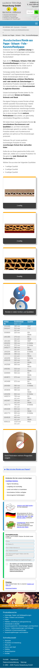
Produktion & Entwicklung (13, 643)
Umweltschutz (21, 522)
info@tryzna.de (17, 12)
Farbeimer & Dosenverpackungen (15, 630)
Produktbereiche (10, 612)
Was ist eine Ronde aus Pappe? (18, 469)
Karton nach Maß (10, 647)
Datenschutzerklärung (16, 571)
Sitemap (23, 662)
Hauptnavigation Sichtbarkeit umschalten (36, 23)
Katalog (7, 649)
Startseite (8, 640)
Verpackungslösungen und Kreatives (16, 632)
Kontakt (7, 653)
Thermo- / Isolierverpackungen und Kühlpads (19, 628)
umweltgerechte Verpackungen (12, 19)
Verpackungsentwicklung (10, 14)
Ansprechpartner (10, 651)
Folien (7, 619)
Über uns (7, 645)
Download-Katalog (11, 588)
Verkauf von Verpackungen (11, 17)
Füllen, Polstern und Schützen (14, 617)
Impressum (35, 6)
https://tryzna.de (6, 12)
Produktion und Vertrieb (10, 16)
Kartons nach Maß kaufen (25, 505)
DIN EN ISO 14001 (25, 516)
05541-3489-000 (33, 4)
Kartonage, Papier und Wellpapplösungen (18, 615)
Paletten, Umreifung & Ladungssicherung (18, 621)
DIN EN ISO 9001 (22, 516)
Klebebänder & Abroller (12, 624)
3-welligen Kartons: (12, 481)
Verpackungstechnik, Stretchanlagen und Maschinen (21, 626)
